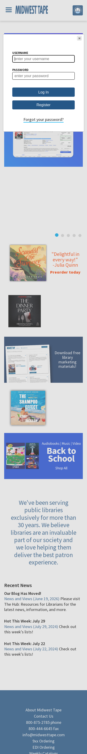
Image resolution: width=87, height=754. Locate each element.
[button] (79, 38)
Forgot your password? (43, 119)
